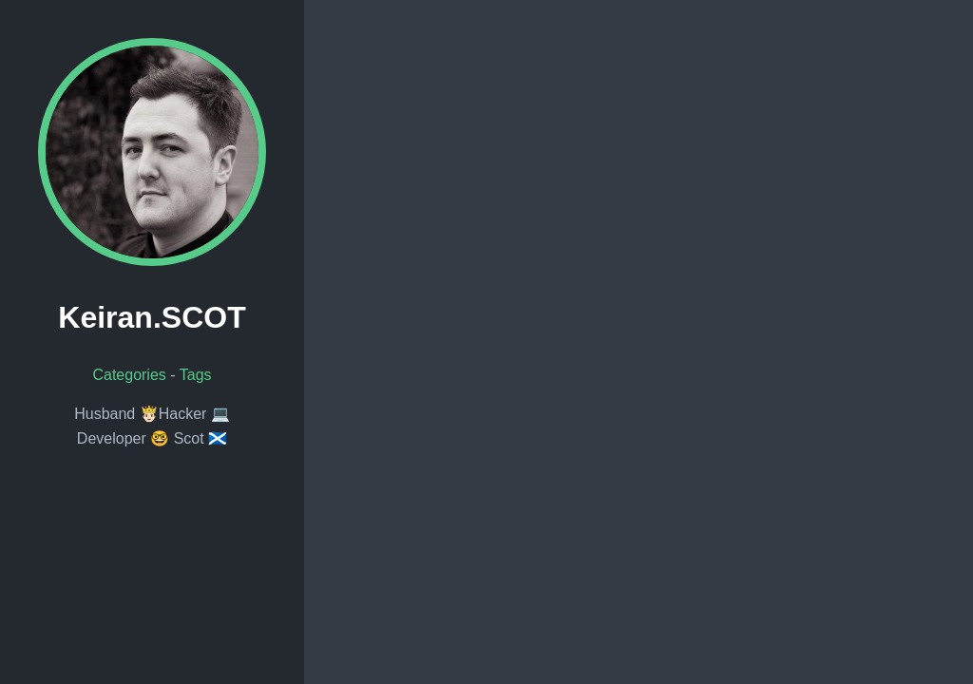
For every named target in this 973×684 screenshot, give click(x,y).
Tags (196, 375)
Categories (128, 375)
